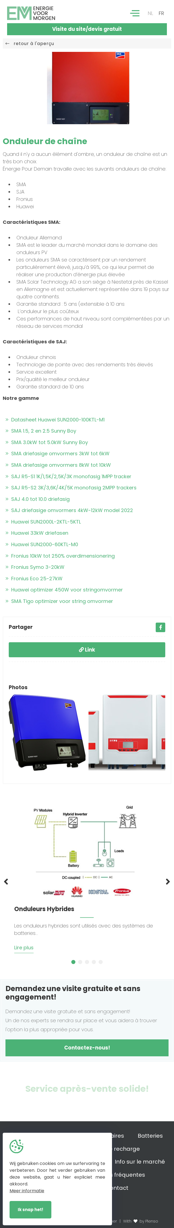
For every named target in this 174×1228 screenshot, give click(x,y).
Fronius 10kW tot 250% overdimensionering (60, 555)
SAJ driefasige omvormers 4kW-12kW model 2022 (69, 510)
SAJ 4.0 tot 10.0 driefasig (37, 499)
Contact (116, 1188)
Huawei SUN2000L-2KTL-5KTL (43, 521)
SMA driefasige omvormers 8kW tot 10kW (58, 465)
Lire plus (24, 947)
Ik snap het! (30, 1209)
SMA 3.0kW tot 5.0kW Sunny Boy (46, 442)
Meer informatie (27, 1191)
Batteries (150, 1136)
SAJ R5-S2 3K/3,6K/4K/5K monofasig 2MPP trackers (71, 487)
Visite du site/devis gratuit (87, 29)
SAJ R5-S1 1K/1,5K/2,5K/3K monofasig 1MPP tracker (68, 476)
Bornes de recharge (112, 1149)
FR (161, 13)
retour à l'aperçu (29, 43)
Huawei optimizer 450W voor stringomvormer (64, 589)
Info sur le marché (140, 1161)
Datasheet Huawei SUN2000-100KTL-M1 (55, 419)
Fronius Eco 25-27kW (34, 578)
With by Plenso (140, 1221)
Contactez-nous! (87, 1047)
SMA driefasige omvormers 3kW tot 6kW (57, 453)
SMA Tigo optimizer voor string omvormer (59, 601)
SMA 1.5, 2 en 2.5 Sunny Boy (40, 430)
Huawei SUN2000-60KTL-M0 (41, 544)
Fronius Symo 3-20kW (34, 567)
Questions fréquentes (115, 1175)
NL (150, 13)
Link (87, 649)
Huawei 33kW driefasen (36, 533)
